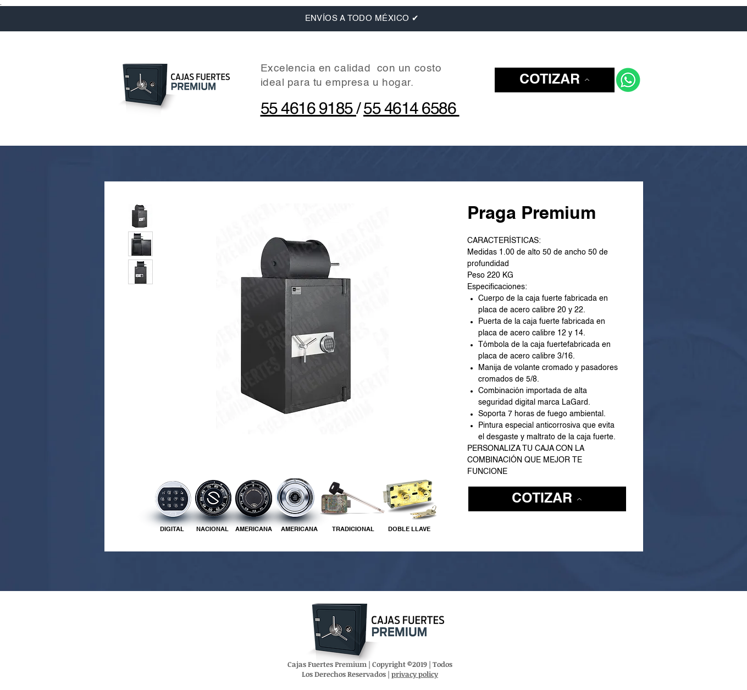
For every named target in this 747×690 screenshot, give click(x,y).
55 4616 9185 (309, 109)
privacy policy (414, 674)
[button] (555, 80)
